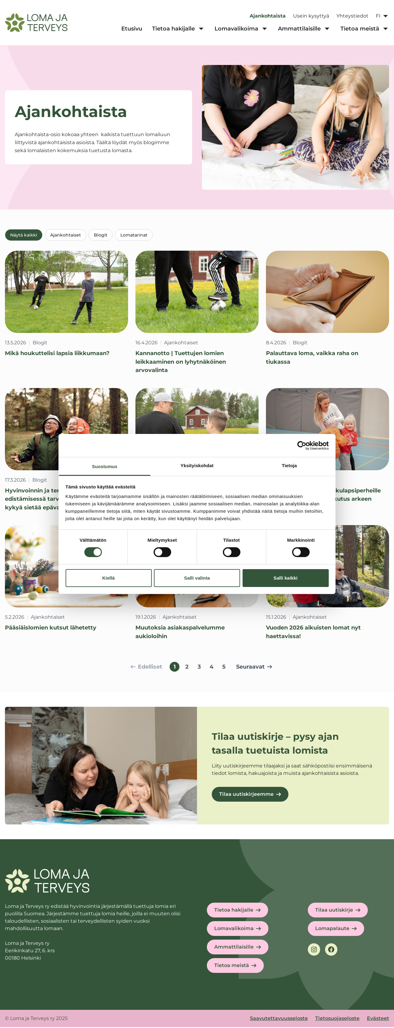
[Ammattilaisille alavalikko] (327, 29)
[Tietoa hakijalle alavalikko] (201, 29)
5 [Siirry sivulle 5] (224, 667)
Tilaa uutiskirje (334, 911)
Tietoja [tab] (289, 465)
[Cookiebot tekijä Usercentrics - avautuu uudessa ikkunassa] (302, 445)
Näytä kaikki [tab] (23, 235)
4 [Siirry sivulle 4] (211, 667)
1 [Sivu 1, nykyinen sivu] (175, 667)
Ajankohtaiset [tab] (65, 235)
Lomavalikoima (234, 929)
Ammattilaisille (234, 948)
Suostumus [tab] (105, 466)
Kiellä (108, 578)
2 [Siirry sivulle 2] (187, 667)
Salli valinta (197, 578)
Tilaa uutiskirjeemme (246, 795)
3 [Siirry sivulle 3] (199, 667)
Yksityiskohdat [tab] (196, 465)
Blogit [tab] (100, 235)
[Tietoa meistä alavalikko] (385, 29)
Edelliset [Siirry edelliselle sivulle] (146, 667)
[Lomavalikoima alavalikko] (264, 29)
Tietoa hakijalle (233, 911)
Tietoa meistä (231, 966)
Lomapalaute (332, 929)
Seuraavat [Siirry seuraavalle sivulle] (254, 667)
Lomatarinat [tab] (133, 235)
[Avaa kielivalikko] (382, 16)
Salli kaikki (286, 578)
